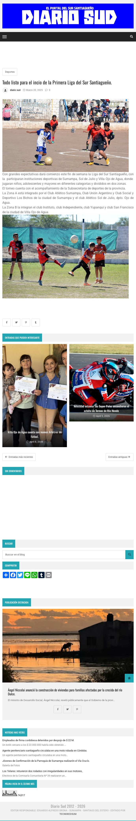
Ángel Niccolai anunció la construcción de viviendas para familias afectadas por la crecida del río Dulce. (65, 691)
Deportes (10, 72)
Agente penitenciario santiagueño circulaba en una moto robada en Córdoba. (44, 750)
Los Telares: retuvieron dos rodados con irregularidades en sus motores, (42, 771)
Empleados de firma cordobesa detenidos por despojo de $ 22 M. (38, 740)
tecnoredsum (68, 814)
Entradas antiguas (119, 457)
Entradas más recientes (19, 457)
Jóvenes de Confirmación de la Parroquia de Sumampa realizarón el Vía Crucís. (46, 760)
